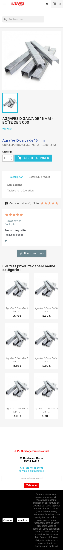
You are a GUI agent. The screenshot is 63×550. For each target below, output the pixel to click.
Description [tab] (16, 177)
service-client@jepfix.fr (31, 471)
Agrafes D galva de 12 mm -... (46, 410)
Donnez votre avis (32, 253)
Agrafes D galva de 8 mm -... (17, 360)
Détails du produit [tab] (39, 177)
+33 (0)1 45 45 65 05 (31, 467)
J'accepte (8, 520)
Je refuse (22, 520)
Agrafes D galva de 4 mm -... (17, 310)
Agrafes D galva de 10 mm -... (46, 310)
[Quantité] (6, 158)
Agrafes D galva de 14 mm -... (46, 360)
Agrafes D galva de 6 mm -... (17, 410)
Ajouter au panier (33, 158)
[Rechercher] (23, 19)
